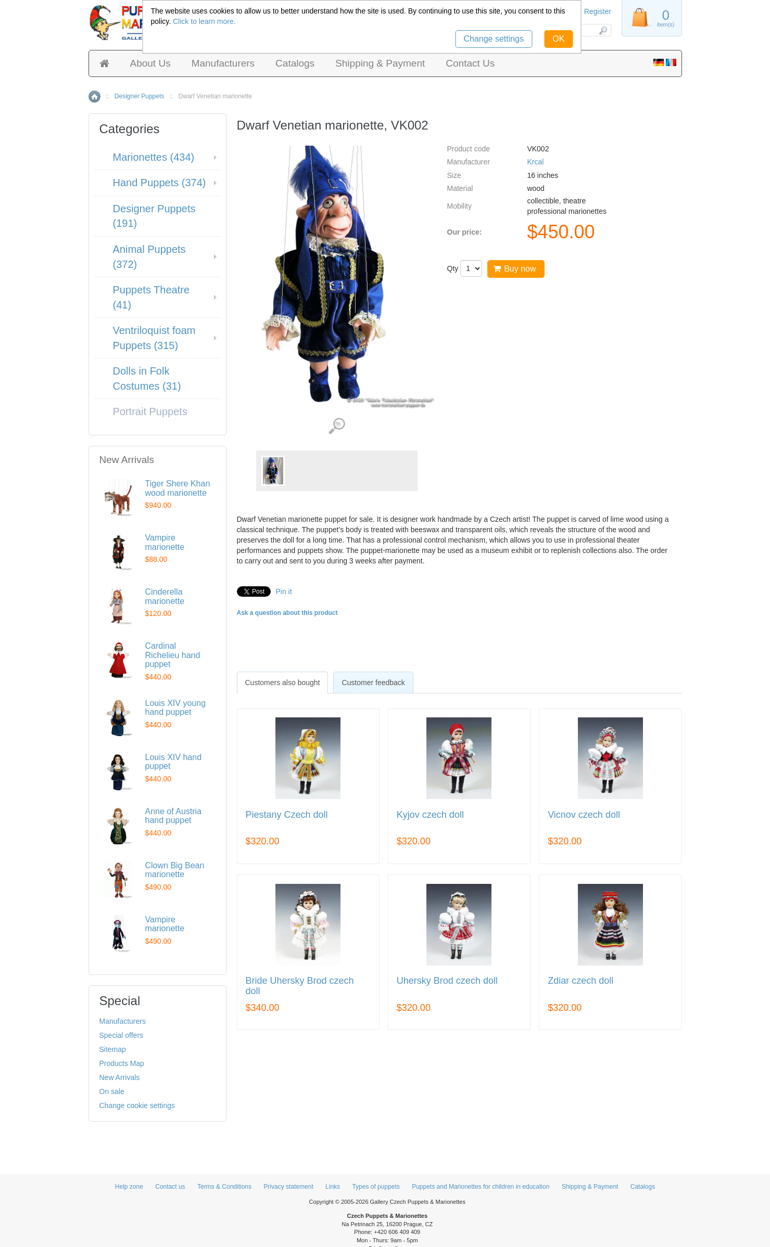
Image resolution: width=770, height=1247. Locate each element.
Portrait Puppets (150, 411)
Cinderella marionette (165, 596)
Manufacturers (223, 63)
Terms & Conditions (224, 1186)
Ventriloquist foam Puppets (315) (154, 338)
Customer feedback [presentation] (373, 682)
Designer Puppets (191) (154, 216)
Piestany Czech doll (287, 815)
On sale (111, 1091)
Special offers (121, 1035)
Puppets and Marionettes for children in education (480, 1186)
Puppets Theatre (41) (151, 297)
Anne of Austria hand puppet (173, 816)
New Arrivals (119, 1077)
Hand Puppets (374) (159, 182)
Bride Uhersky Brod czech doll (300, 986)
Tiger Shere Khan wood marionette (177, 488)
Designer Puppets (139, 96)
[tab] (283, 682)
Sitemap (112, 1049)
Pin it (284, 591)
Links (332, 1186)
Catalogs (294, 63)
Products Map (121, 1063)
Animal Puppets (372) (149, 256)
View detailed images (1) (336, 426)
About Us (150, 63)
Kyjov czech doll (430, 815)
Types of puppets (375, 1186)
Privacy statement (288, 1186)
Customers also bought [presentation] (282, 682)
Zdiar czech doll (580, 981)
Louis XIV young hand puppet (175, 708)
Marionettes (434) (154, 157)
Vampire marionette (165, 542)
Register (597, 11)
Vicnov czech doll (584, 815)
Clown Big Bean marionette (175, 870)
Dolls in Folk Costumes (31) (147, 378)
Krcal (535, 162)
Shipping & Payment (380, 63)
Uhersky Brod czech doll (447, 981)
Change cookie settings (137, 1105)
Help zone (129, 1186)
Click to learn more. (204, 21)
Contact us (170, 1186)
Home (94, 96)
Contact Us (470, 63)
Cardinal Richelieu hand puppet (172, 655)
